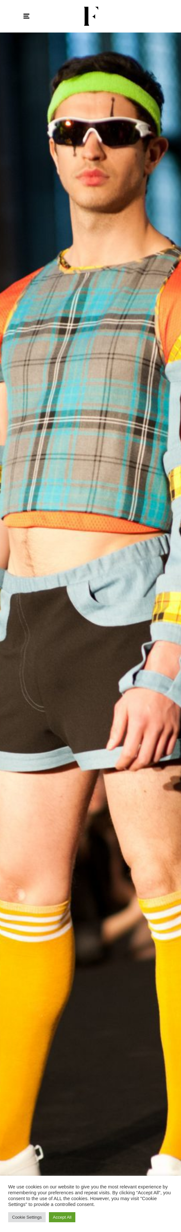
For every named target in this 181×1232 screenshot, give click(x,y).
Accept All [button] (62, 1217)
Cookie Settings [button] (27, 1217)
